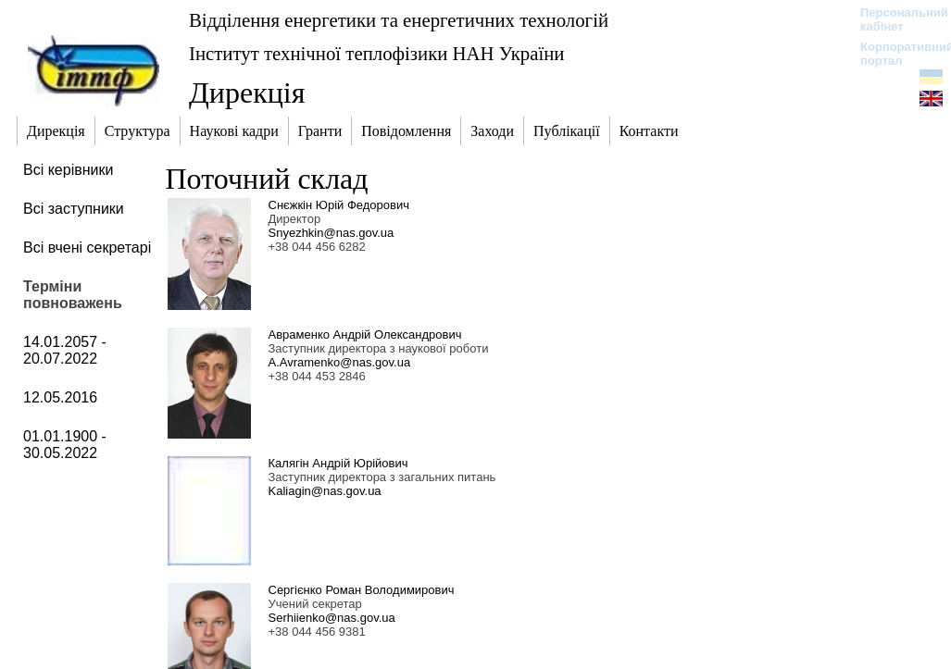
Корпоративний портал (895, 54)
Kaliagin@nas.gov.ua (325, 491)
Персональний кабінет (895, 19)
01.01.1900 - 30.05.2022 (64, 444)
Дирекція (247, 92)
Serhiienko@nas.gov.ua (332, 618)
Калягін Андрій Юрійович (338, 463)
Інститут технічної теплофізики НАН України (377, 53)
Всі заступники (73, 209)
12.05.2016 (60, 397)
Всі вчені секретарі (87, 247)
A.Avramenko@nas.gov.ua (340, 362)
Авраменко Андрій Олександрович (365, 334)
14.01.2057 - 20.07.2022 (64, 350)
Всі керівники (68, 170)
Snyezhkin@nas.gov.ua (331, 233)
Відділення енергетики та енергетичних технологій (398, 20)
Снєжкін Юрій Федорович (339, 205)
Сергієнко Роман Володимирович (362, 590)
